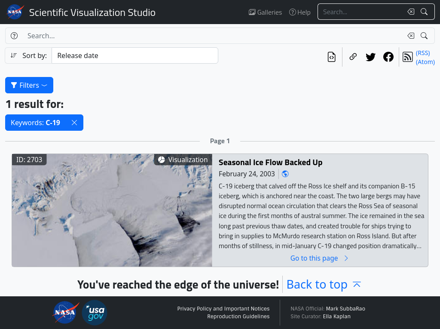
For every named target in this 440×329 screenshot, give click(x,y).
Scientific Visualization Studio (92, 12)
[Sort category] (135, 55)
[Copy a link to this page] (353, 57)
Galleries (265, 12)
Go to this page (320, 257)
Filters (29, 85)
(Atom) (425, 62)
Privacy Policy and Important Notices (223, 308)
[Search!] (425, 11)
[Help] (14, 36)
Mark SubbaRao (345, 308)
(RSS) (423, 53)
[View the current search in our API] (331, 57)
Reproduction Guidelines (238, 316)
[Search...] (360, 11)
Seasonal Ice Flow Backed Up (270, 162)
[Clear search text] (409, 11)
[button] (74, 122)
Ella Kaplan (337, 316)
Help (300, 12)
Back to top (324, 284)
